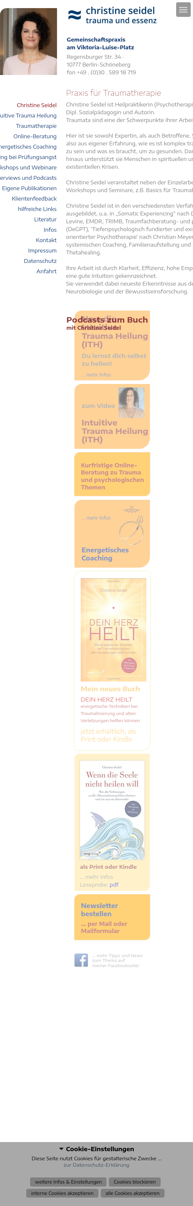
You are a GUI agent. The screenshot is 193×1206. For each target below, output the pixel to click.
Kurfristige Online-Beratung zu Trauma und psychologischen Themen (112, 476)
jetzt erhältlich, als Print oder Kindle (108, 735)
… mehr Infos (96, 877)
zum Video (98, 405)
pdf (114, 884)
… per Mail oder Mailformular (104, 927)
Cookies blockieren (135, 1182)
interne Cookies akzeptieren (62, 1193)
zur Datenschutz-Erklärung (97, 1165)
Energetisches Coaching (105, 554)
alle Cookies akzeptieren (133, 1193)
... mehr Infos (96, 518)
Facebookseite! (123, 965)
